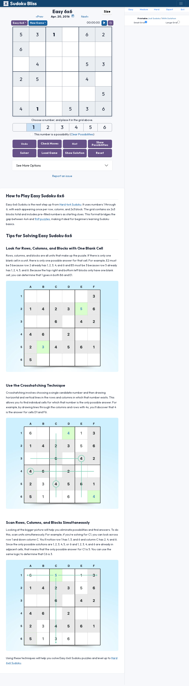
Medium (144, 9)
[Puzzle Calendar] (72, 16)
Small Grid (140, 22)
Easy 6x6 (18, 22)
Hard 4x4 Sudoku (70, 204)
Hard (156, 9)
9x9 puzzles (42, 219)
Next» (85, 16)
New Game (37, 22)
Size (107, 11)
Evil (182, 9)
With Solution (169, 18)
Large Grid (173, 22)
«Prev (39, 16)
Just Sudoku (154, 18)
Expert (169, 9)
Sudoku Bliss (20, 3)
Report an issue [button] (62, 176)
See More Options (28, 165)
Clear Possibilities (82, 134)
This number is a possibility (51, 134)
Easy (131, 9)
